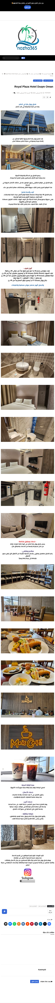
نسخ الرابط (50, 913)
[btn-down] (43, 99)
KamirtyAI (41, 971)
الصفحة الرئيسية (48, 75)
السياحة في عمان (35, 75)
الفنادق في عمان (37, 81)
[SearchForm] (4, 58)
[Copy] (4, 913)
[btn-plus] (46, 99)
